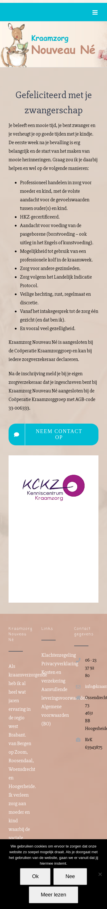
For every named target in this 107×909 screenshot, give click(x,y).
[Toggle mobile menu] (95, 12)
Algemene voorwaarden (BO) (55, 715)
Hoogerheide (22, 786)
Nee (70, 876)
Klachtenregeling (58, 655)
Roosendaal (21, 760)
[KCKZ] (53, 461)
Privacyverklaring (59, 663)
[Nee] (100, 874)
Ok (35, 876)
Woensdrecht (22, 769)
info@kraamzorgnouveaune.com (91, 686)
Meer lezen (53, 895)
